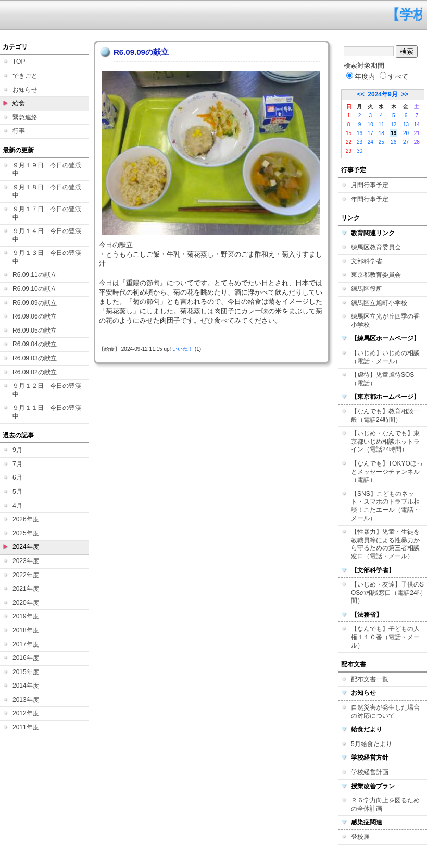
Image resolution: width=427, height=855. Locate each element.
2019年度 (25, 616)
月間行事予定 (369, 185)
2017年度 (25, 644)
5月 (17, 491)
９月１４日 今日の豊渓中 (46, 235)
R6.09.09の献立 (34, 303)
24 (370, 142)
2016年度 (25, 658)
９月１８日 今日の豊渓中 (46, 191)
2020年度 (25, 602)
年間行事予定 (369, 199)
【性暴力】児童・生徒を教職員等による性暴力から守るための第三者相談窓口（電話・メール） (385, 544)
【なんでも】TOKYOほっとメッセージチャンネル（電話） (387, 471)
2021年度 (25, 588)
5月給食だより (371, 744)
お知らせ (24, 89)
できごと (24, 75)
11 (381, 124)
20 (406, 133)
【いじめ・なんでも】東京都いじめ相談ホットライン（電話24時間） (385, 441)
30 (359, 151)
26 (393, 142)
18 (381, 133)
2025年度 (25, 533)
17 (370, 133)
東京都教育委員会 (376, 274)
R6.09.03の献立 (34, 358)
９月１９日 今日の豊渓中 (46, 169)
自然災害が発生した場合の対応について (385, 711)
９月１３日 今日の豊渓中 (46, 257)
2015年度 (25, 672)
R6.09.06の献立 (34, 316)
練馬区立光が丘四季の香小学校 (385, 320)
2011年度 (25, 727)
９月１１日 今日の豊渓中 (46, 412)
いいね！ (182, 349)
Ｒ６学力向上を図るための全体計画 (385, 804)
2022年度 (25, 575)
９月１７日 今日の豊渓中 (46, 213)
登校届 (360, 836)
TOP (18, 61)
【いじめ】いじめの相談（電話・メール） (385, 357)
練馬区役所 (366, 288)
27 (406, 142)
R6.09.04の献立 (34, 344)
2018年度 (25, 630)
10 (370, 124)
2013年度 (25, 699)
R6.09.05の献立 (34, 330)
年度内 (360, 76)
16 (359, 133)
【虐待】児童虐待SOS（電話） (382, 379)
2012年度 (25, 713)
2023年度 (25, 561)
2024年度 (25, 547)
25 (381, 142)
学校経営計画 (369, 772)
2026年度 (25, 519)
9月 (17, 450)
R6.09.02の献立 (34, 372)
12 (393, 124)
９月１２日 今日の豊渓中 (46, 390)
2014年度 (25, 685)
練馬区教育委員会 (376, 247)
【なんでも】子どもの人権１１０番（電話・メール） (385, 637)
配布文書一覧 (369, 679)
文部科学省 (366, 261)
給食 (18, 103)
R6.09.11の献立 (34, 274)
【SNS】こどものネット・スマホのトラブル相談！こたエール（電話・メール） (385, 506)
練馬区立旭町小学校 (379, 303)
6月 (17, 477)
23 (359, 142)
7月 (17, 464)
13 (406, 124)
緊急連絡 (24, 117)
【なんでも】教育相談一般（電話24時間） (385, 415)
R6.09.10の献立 (34, 288)
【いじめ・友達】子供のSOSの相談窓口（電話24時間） (387, 592)
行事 (18, 131)
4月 (17, 505)
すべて (394, 76)
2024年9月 (382, 94)
